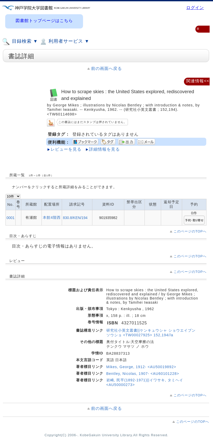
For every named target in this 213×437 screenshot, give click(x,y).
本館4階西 (52, 217)
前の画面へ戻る (106, 68)
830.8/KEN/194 (75, 218)
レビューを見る (66, 149)
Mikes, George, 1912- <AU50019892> (141, 367)
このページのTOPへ (190, 231)
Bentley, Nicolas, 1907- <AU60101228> (142, 374)
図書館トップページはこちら (44, 20)
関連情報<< (197, 81)
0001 (10, 218)
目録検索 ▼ (20, 42)
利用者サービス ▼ (64, 42)
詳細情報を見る (104, 149)
